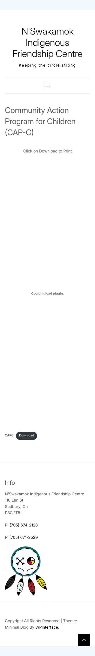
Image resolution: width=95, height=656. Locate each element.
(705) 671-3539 (23, 537)
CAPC (9, 435)
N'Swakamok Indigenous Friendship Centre (47, 42)
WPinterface (46, 627)
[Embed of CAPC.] (47, 293)
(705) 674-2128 (24, 525)
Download (26, 435)
